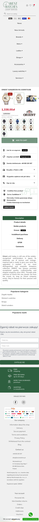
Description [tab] (19, 218)
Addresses (20, 511)
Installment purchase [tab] (20, 234)
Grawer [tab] (20, 230)
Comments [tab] (20, 246)
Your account (19, 493)
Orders (19, 504)
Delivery (20, 428)
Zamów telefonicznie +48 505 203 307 (19, 163)
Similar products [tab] (20, 226)
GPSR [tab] (20, 242)
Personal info (19, 498)
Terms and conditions (19, 435)
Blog (19, 445)
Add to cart (19, 140)
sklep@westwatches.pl (19, 457)
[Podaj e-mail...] (19, 346)
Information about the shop (19, 425)
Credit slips (19, 508)
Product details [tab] (20, 222)
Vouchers (19, 514)
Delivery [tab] (20, 238)
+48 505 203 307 (17, 453)
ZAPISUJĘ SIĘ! (19, 362)
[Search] (19, 14)
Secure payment (20, 431)
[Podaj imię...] (19, 340)
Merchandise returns (19, 501)
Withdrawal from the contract (19, 441)
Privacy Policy (19, 438)
